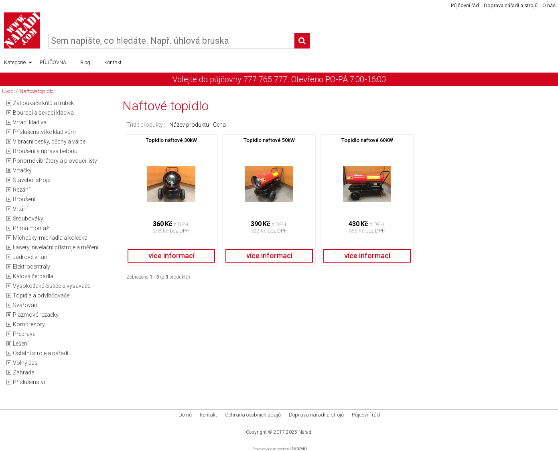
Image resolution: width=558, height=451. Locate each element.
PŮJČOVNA (53, 62)
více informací (171, 255)
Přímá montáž (31, 228)
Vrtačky (22, 170)
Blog (85, 62)
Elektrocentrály (31, 266)
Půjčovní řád (465, 5)
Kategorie (18, 62)
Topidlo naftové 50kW (269, 140)
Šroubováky (28, 218)
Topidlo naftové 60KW (367, 140)
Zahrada (23, 372)
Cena (219, 124)
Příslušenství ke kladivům (44, 132)
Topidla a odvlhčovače (41, 295)
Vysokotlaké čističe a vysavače (51, 286)
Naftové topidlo (36, 91)
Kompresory (29, 324)
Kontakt (113, 62)
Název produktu (189, 124)
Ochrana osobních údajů (253, 415)
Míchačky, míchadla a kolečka (50, 238)
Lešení (20, 343)
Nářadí (305, 432)
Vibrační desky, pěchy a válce (49, 141)
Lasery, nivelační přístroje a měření (55, 247)
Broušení (24, 199)
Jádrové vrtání (31, 257)
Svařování (26, 305)
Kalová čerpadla (33, 276)
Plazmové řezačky (36, 314)
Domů (185, 415)
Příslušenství (29, 382)
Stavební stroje (31, 180)
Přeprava (24, 334)
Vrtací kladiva (30, 122)
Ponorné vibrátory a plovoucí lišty (55, 161)
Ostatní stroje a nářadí (40, 353)
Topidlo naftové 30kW (171, 140)
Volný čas (25, 363)
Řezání (21, 189)
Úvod (8, 91)
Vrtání (20, 209)
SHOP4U (299, 449)
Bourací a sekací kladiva (43, 112)
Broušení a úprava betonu (45, 151)
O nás (549, 5)
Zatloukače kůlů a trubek (43, 103)
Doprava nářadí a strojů (511, 5)
